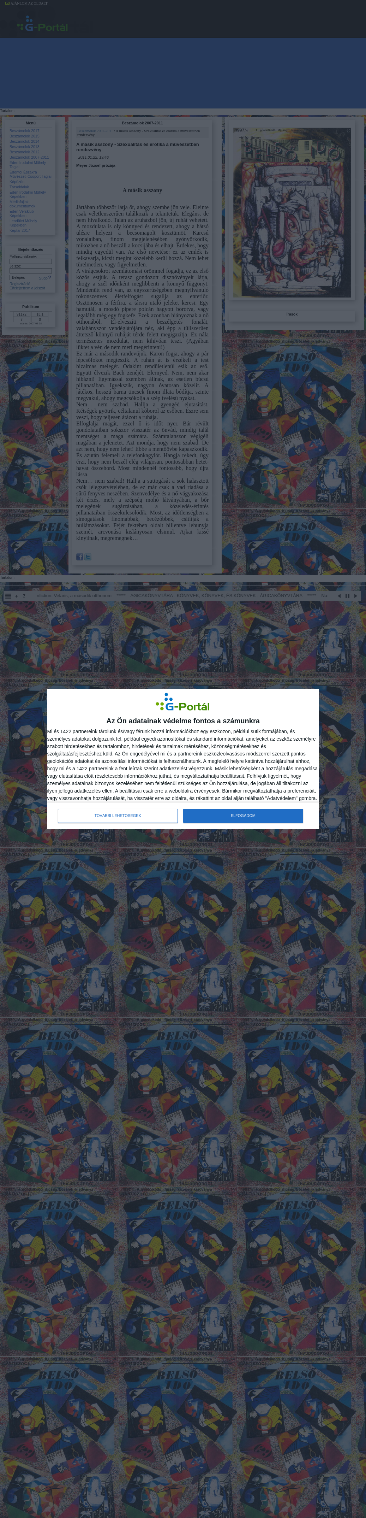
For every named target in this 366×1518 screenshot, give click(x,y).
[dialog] (183, 759)
